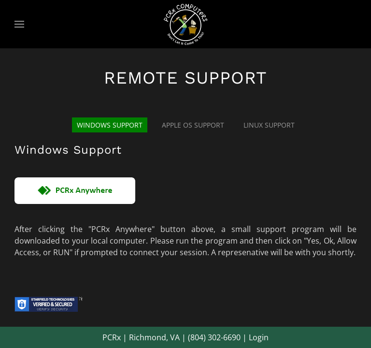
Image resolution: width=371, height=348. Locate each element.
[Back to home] (185, 24)
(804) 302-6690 (214, 337)
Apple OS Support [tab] (193, 125)
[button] (19, 24)
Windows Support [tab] (110, 125)
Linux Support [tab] (269, 125)
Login (259, 337)
